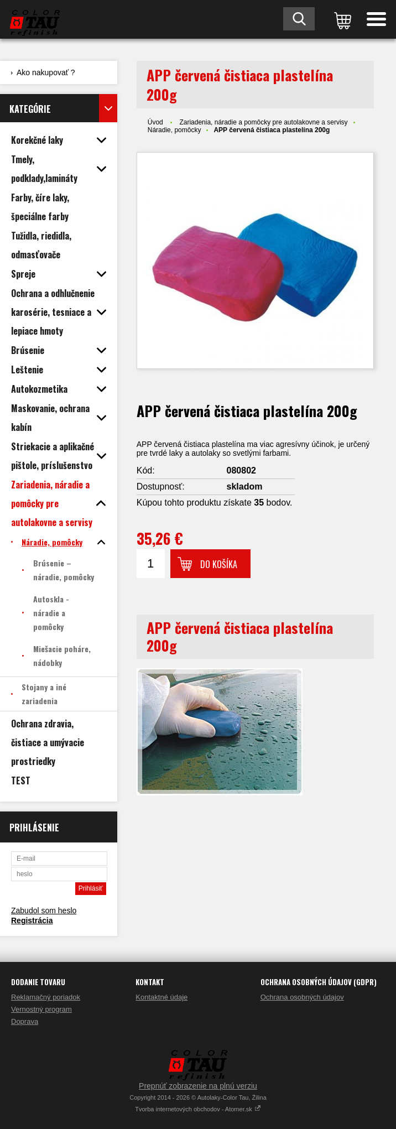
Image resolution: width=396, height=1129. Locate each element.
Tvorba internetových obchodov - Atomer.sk (198, 1109)
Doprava (24, 1021)
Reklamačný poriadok (45, 997)
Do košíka (218, 564)
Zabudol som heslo (43, 910)
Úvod (155, 122)
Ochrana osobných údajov (302, 997)
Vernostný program (41, 1009)
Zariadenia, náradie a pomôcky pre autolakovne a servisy (263, 122)
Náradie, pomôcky (174, 130)
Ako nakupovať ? (46, 72)
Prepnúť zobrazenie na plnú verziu (198, 1085)
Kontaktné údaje (161, 997)
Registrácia (32, 920)
